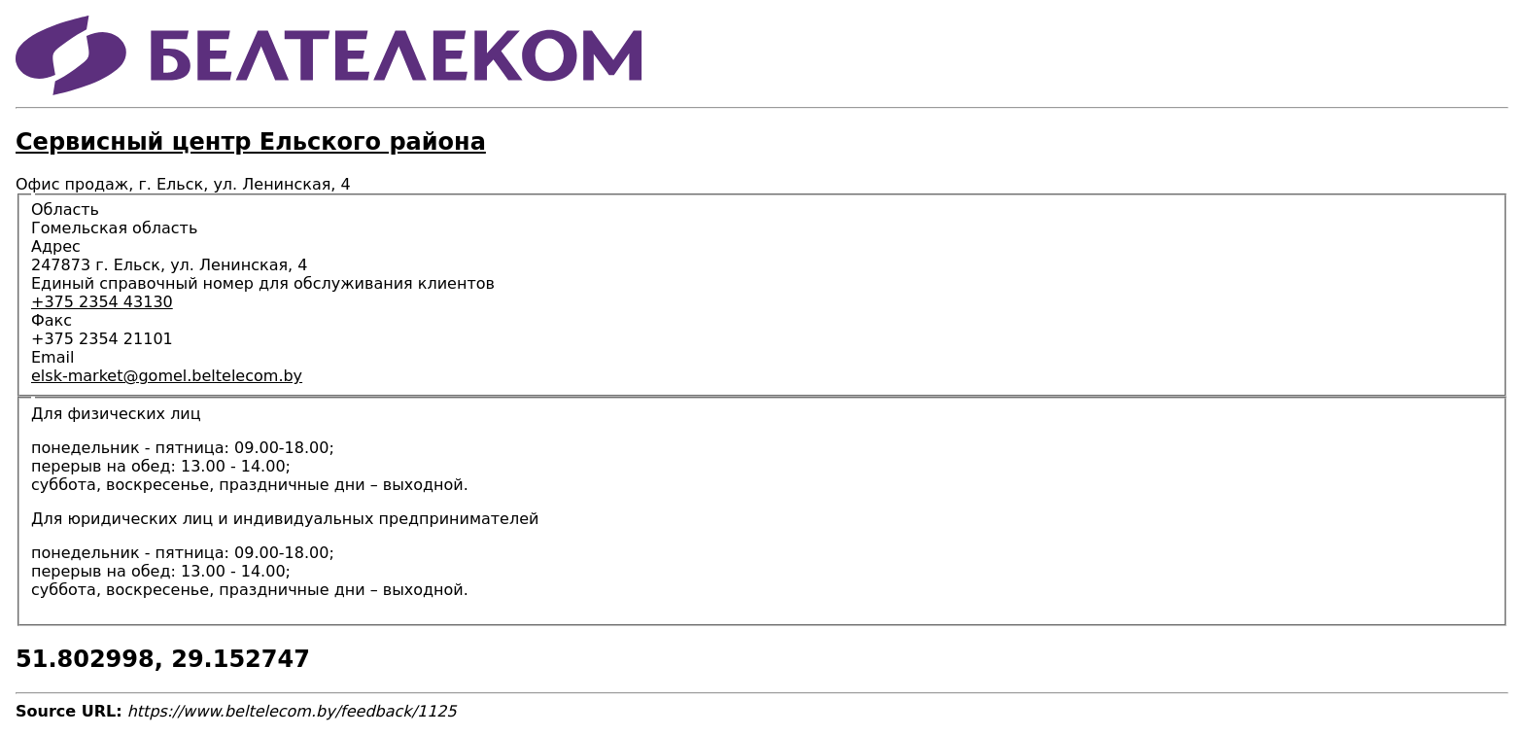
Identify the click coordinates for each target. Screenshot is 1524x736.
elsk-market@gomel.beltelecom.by (166, 376)
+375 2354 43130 (102, 302)
